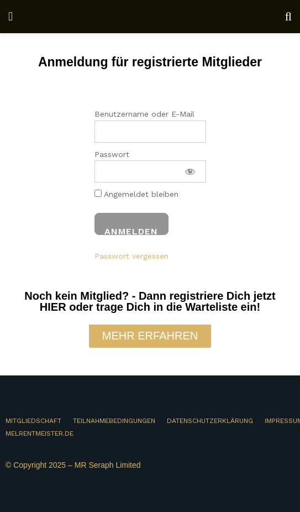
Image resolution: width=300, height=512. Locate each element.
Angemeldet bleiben (136, 194)
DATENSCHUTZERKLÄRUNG (210, 421)
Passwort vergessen (131, 256)
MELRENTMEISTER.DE (39, 433)
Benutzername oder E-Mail (144, 113)
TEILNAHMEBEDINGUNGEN (114, 421)
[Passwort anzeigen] (190, 171)
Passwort (111, 154)
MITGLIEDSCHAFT (33, 421)
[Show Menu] (10, 16)
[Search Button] (288, 16)
